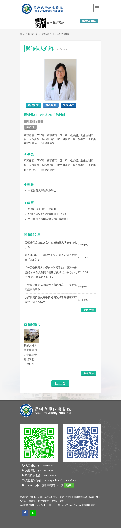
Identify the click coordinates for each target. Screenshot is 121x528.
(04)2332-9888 (46, 470)
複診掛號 (50, 105)
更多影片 (88, 373)
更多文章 (88, 310)
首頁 (22, 33)
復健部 (30, 127)
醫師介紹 (33, 33)
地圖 (69, 485)
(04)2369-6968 (46, 465)
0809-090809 (49, 475)
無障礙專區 (89, 21)
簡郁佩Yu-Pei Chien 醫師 (55, 33)
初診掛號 (33, 105)
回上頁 (60, 383)
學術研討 (68, 105)
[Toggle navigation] (97, 8)
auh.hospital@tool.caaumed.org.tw (61, 480)
